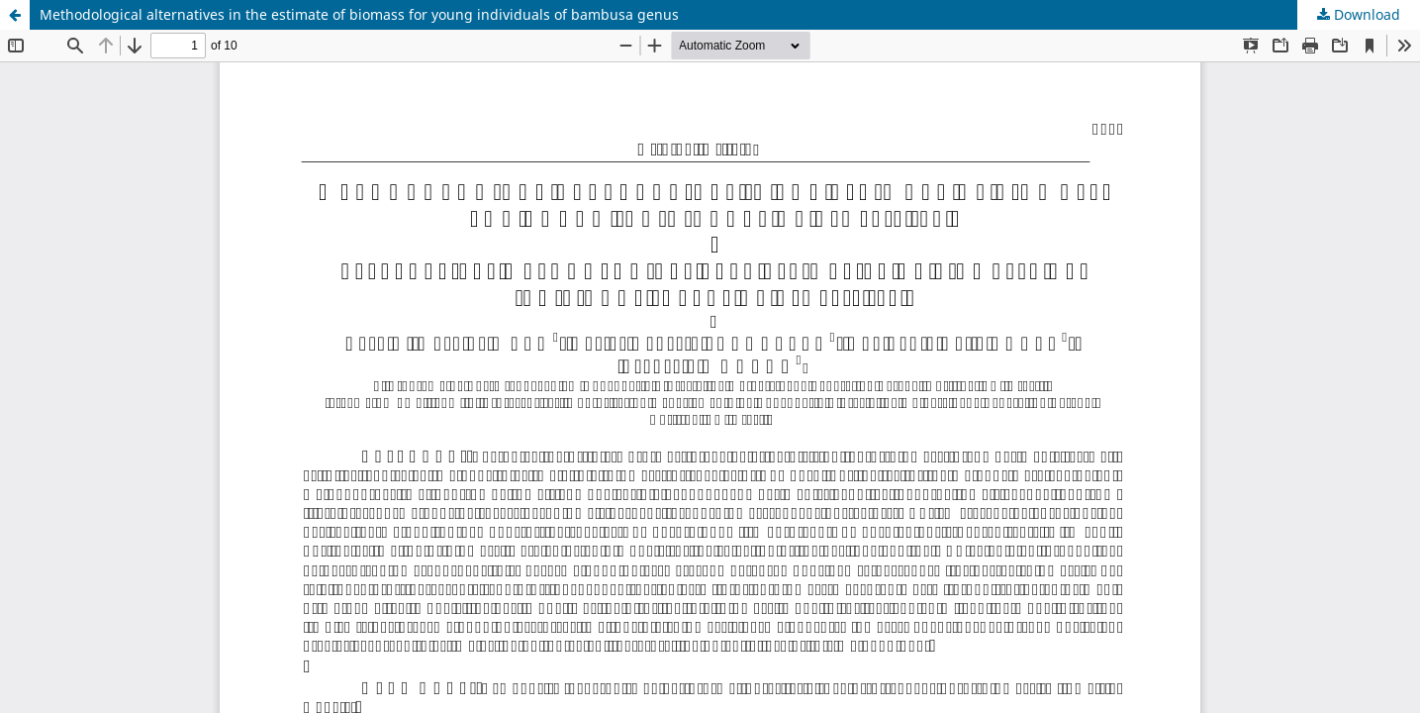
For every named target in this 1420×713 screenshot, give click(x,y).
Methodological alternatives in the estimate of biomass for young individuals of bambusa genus (359, 14)
